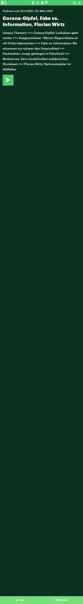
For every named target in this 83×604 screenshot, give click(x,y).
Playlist (63, 599)
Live (21, 599)
